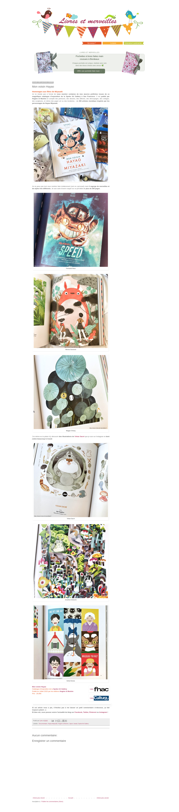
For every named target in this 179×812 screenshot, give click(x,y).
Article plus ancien (103, 798)
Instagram (103, 712)
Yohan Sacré (79, 436)
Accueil (70, 798)
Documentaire (43, 723)
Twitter (85, 712)
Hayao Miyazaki (52, 723)
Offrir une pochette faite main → (89, 71)
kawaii (75, 723)
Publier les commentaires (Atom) (52, 801)
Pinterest (92, 712)
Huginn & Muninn (63, 723)
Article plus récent (39, 798)
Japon (71, 723)
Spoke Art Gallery (60, 689)
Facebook (78, 712)
